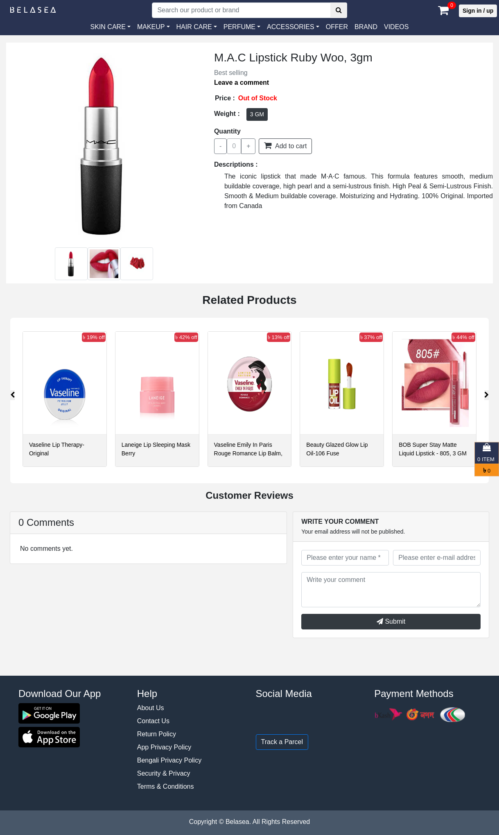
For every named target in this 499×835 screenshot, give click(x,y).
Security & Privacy (163, 773)
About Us (150, 707)
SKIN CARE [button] (108, 26)
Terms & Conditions (165, 786)
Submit (391, 621)
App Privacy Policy (164, 747)
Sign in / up (478, 10)
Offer (337, 26)
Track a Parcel (282, 741)
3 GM (257, 114)
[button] (293, 27)
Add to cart (285, 145)
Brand (365, 26)
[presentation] (12, 395)
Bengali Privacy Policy (169, 760)
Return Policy (156, 734)
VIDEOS (396, 26)
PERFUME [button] (239, 26)
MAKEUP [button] (151, 26)
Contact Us (153, 720)
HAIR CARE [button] (194, 26)
